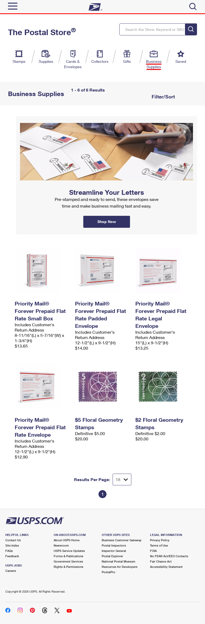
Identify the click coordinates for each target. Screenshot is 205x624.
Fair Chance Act (161, 561)
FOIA (153, 550)
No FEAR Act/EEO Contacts (169, 556)
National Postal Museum (118, 561)
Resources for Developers (119, 566)
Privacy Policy (159, 540)
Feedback (12, 556)
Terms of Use (159, 545)
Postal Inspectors (114, 545)
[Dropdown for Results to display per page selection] (122, 479)
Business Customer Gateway (121, 540)
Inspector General (114, 550)
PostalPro (108, 572)
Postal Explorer (112, 556)
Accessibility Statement (166, 566)
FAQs (9, 550)
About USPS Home (67, 540)
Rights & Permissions (68, 566)
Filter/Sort (162, 97)
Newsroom (61, 545)
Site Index (12, 545)
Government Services (68, 561)
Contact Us (13, 540)
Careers (10, 570)
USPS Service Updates (69, 550)
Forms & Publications (68, 556)
